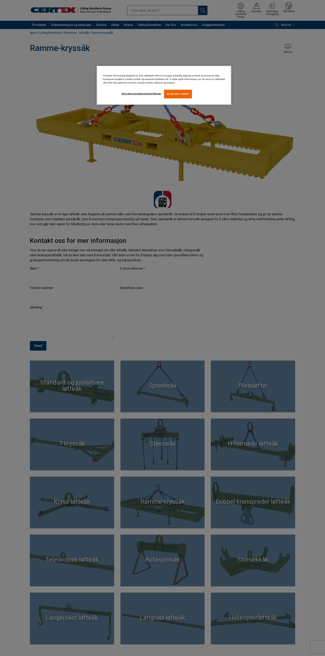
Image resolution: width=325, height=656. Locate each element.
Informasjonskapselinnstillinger (141, 93)
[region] (164, 85)
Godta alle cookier (178, 93)
